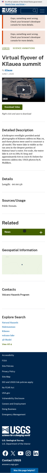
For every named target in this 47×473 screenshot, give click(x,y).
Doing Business (9, 409)
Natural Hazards (10, 322)
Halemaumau (8, 327)
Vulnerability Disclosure (13, 398)
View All (7, 344)
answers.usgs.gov (10, 464)
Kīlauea (8, 70)
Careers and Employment (14, 404)
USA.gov (6, 393)
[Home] (9, 13)
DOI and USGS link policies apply (17, 382)
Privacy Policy (8, 371)
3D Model (6, 339)
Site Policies (8, 366)
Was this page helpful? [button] (24, 470)
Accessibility (8, 355)
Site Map (6, 377)
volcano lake (8, 335)
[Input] (29, 10)
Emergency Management (13, 414)
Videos (6, 48)
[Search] (34, 10)
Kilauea (5, 331)
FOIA (4, 361)
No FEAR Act (8, 388)
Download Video (12, 107)
